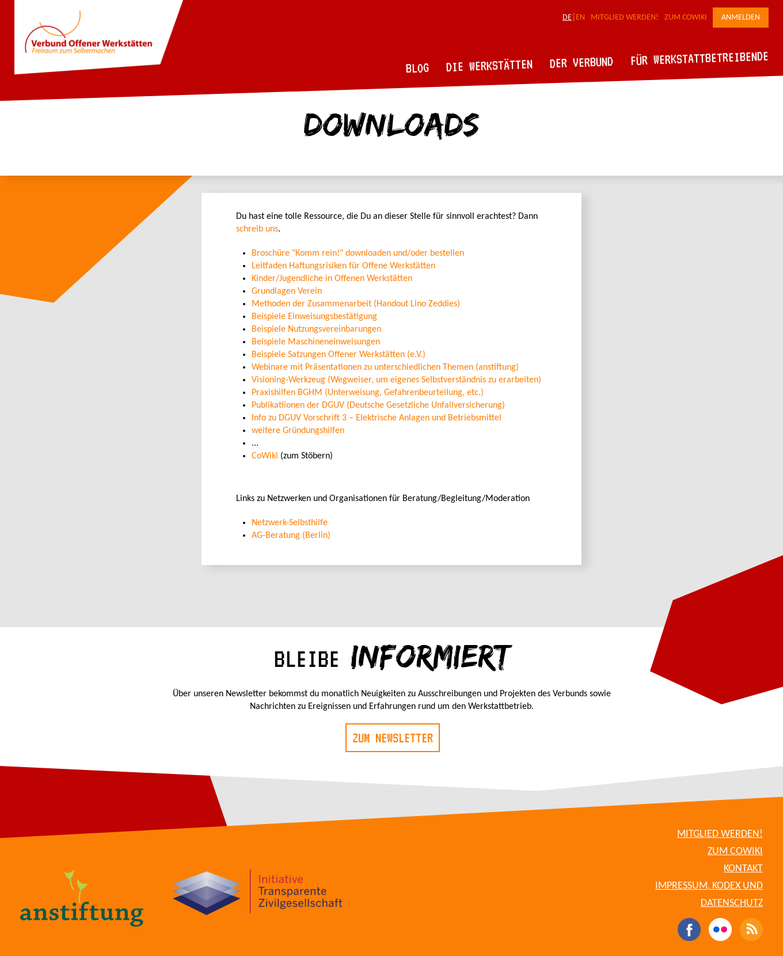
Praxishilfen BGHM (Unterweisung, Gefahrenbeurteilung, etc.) (368, 392)
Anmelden (740, 17)
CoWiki (266, 456)
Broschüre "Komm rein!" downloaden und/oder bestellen (358, 253)
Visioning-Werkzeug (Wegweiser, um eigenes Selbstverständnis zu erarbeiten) (396, 380)
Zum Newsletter (392, 737)
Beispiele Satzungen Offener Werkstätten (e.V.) (338, 354)
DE (567, 17)
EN (580, 17)
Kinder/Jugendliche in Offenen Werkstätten (332, 278)
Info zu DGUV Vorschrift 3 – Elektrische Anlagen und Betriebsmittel (376, 418)
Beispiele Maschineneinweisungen (316, 342)
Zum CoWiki (685, 17)
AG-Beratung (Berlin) (291, 535)
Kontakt (743, 868)
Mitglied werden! (625, 17)
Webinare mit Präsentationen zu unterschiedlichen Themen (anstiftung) (385, 367)
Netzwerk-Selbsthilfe (290, 523)
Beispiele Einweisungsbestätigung (314, 316)
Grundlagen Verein (287, 291)
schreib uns (257, 229)
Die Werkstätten (489, 65)
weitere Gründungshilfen (298, 430)
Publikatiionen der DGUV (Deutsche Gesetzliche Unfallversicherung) (378, 405)
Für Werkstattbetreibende (699, 57)
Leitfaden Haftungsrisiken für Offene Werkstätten (343, 266)
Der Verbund (582, 62)
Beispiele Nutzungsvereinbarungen (316, 329)
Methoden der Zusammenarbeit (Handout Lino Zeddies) (356, 304)
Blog (417, 67)
